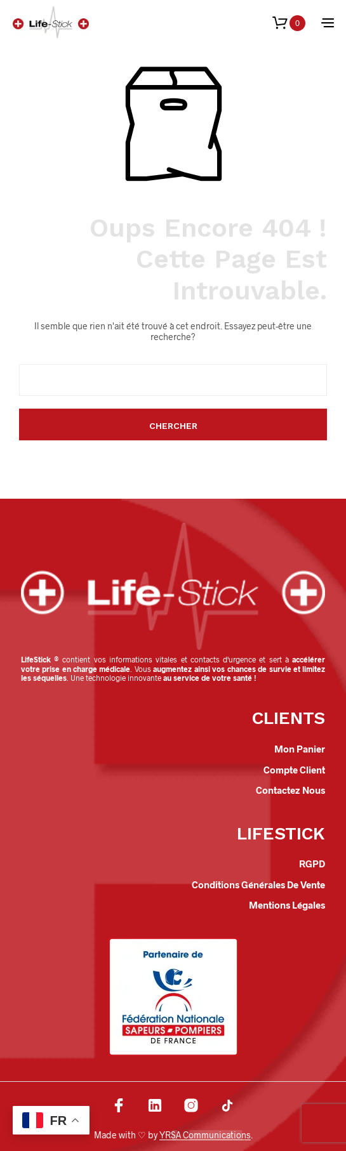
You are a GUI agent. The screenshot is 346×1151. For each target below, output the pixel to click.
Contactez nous (290, 790)
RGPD (312, 863)
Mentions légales (287, 905)
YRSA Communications (205, 1135)
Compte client (294, 769)
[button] (288, 23)
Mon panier (299, 748)
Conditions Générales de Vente (258, 884)
